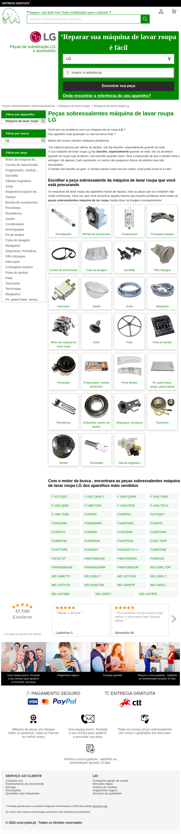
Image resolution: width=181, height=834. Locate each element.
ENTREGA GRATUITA (16, 3)
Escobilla (11, 175)
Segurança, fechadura (20, 251)
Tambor (10, 197)
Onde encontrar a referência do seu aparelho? (107, 95)
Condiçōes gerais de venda (110, 780)
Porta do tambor (16, 272)
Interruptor (12, 261)
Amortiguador (14, 229)
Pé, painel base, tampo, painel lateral (21, 299)
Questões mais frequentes (23, 793)
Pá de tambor (14, 235)
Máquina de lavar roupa (74, 106)
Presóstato (12, 208)
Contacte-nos (14, 780)
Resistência (13, 213)
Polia (8, 278)
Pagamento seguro (105, 790)
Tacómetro (12, 283)
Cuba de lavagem (17, 240)
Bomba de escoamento (21, 202)
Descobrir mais (99, 806)
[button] (118, 59)
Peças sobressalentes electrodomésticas (28, 106)
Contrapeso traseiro (19, 267)
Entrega (11, 787)
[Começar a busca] (145, 19)
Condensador (14, 224)
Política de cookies (105, 787)
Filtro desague (15, 256)
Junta (9, 186)
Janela (10, 219)
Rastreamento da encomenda (25, 783)
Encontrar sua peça (118, 86)
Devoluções (13, 790)
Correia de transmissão (21, 165)
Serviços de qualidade (107, 793)
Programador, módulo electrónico (20, 170)
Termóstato (13, 289)
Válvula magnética (18, 181)
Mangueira (12, 245)
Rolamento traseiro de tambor (20, 191)
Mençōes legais (103, 783)
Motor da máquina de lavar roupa (20, 159)
